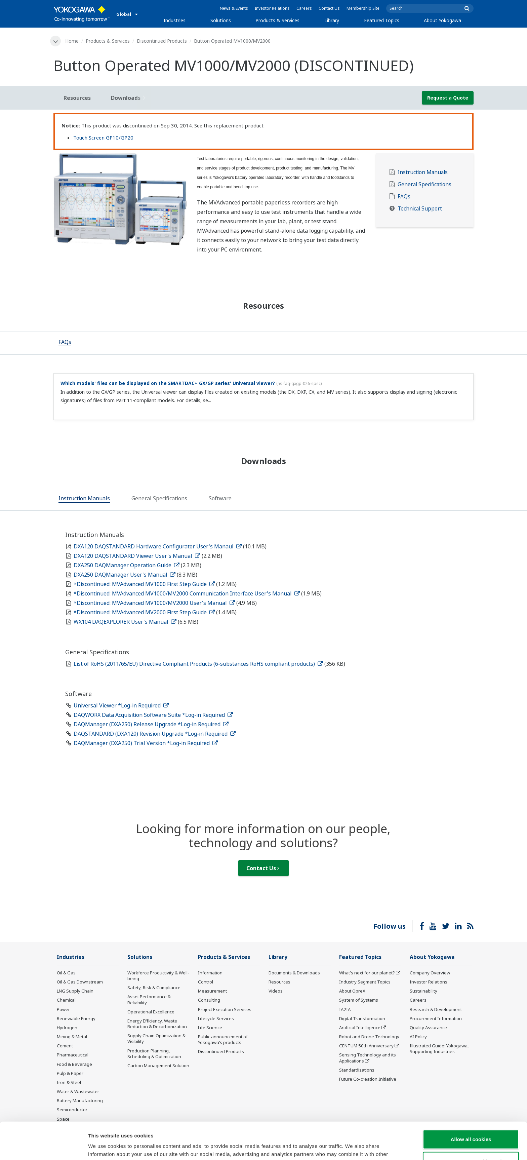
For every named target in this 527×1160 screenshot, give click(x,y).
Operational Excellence (150, 1012)
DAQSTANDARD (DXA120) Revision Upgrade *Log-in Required (155, 733)
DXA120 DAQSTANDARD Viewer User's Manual (137, 555)
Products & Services (277, 20)
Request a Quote (447, 97)
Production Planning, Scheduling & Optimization (154, 1053)
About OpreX (352, 991)
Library (331, 20)
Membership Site (363, 8)
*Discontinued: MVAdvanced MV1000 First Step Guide (144, 584)
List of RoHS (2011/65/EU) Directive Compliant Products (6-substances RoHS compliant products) (198, 663)
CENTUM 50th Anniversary (366, 1046)
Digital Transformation (362, 1018)
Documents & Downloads (294, 973)
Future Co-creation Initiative (367, 1079)
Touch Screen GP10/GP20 (103, 137)
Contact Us (329, 8)
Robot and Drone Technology (369, 1037)
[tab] (64, 343)
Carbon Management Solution (158, 1065)
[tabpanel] (120, 199)
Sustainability (423, 991)
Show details (352, 1147)
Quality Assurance (428, 1027)
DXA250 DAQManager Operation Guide (126, 565)
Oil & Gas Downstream (80, 982)
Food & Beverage (74, 1064)
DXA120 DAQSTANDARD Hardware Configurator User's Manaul (158, 546)
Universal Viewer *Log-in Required (121, 705)
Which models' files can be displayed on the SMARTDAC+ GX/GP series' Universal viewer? (167, 383)
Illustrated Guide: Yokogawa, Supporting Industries (439, 1048)
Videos (276, 991)
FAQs (404, 196)
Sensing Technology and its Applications (367, 1058)
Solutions (220, 20)
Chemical (66, 1000)
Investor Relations (272, 8)
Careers (304, 8)
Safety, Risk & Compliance (153, 987)
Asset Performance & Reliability (149, 999)
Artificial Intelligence (359, 1027)
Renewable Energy (76, 1018)
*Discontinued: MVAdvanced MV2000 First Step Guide (144, 612)
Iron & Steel (69, 1082)
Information (210, 973)
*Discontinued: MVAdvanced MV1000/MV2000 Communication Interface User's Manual (187, 593)
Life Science (210, 1027)
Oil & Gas (66, 973)
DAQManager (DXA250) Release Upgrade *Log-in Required (151, 724)
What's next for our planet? (367, 973)
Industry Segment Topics (365, 982)
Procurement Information (436, 1018)
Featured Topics (381, 20)
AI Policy (418, 1037)
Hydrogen (67, 1027)
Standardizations (356, 1070)
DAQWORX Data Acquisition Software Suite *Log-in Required (153, 715)
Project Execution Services (224, 1009)
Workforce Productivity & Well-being (158, 975)
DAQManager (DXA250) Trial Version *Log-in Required (146, 743)
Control (205, 982)
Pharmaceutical (72, 1055)
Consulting (209, 1000)
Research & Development (436, 1009)
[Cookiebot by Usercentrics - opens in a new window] (43, 1147)
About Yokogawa (442, 20)
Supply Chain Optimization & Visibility (156, 1038)
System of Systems (358, 1000)
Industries (175, 20)
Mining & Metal (72, 1037)
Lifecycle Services (216, 1018)
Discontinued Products (162, 41)
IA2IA (345, 1009)
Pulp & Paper (70, 1073)
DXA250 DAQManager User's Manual (124, 574)
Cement (65, 1046)
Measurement (212, 991)
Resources (279, 982)
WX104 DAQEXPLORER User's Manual (125, 621)
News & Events (234, 8)
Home (72, 41)
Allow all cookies (471, 1102)
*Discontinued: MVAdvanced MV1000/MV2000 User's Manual (154, 603)
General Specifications (424, 184)
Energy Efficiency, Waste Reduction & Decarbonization (157, 1024)
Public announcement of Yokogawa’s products (223, 1039)
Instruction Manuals (423, 172)
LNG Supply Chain (75, 991)
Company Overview (430, 973)
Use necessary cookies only (470, 1124)
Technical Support (420, 208)
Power (63, 1009)
